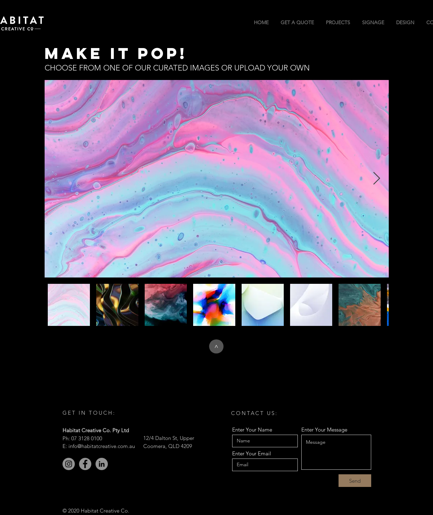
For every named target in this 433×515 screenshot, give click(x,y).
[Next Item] (377, 179)
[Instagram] (69, 464)
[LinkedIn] (102, 464)
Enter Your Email (251, 453)
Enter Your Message (324, 429)
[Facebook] (85, 464)
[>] (216, 347)
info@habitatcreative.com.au (101, 446)
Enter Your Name (252, 429)
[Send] (355, 480)
